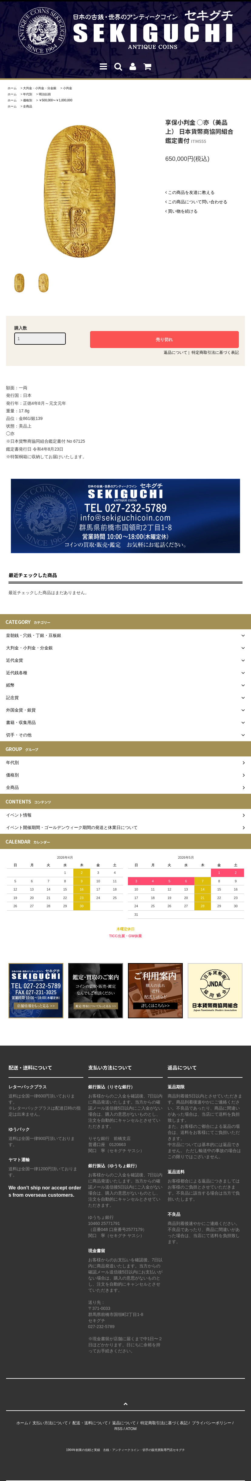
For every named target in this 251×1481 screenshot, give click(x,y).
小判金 (67, 88)
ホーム (12, 88)
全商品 (27, 106)
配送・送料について (90, 1423)
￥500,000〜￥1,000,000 (55, 100)
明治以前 (45, 94)
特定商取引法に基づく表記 (215, 352)
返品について (175, 352)
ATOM (131, 1428)
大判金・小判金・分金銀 (39, 88)
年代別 (27, 94)
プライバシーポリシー (211, 1423)
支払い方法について (50, 1423)
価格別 (27, 100)
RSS (118, 1428)
